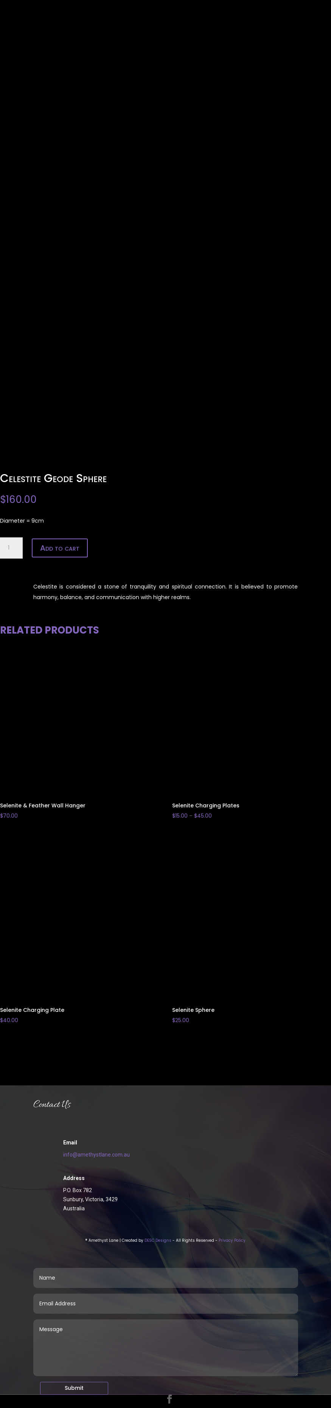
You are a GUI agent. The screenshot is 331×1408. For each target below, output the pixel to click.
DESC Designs (158, 1240)
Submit (74, 1388)
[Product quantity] (11, 548)
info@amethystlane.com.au (96, 1155)
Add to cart (59, 548)
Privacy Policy (232, 1240)
